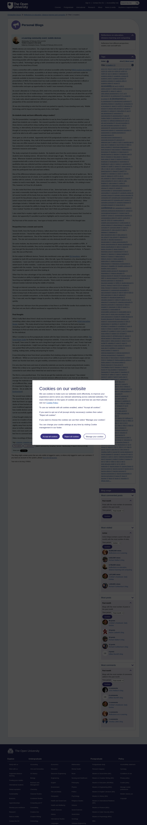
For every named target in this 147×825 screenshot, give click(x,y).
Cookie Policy (52, 403)
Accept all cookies (50, 437)
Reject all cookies (72, 437)
